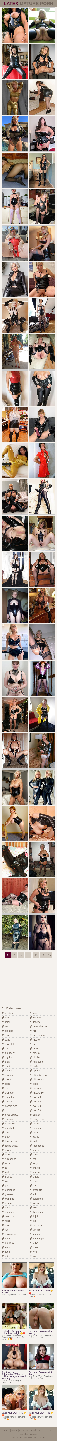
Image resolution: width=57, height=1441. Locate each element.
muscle (35, 1048)
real (33, 1141)
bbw (5, 1035)
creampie (8, 1123)
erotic (6, 1154)
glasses (7, 1194)
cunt (5, 1132)
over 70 (35, 1110)
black (6, 1066)
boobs (6, 1079)
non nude (36, 1061)
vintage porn (38, 1238)
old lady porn (38, 1075)
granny (7, 1203)
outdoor (35, 1088)
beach (6, 1039)
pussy (34, 1137)
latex (6, 1252)
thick (34, 1207)
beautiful (8, 1044)
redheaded (37, 1145)
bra (5, 1088)
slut (33, 1185)
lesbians (36, 1017)
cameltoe (8, 1097)
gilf (5, 1185)
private (35, 1132)
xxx (33, 1256)
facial (6, 1163)
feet (5, 1172)
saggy (34, 1150)
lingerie (35, 1022)
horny (6, 1225)
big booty (8, 1053)
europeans (9, 1159)
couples (7, 1119)
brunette (8, 1092)
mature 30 (37, 1092)
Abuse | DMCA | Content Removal (20, 1430)
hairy (6, 1207)
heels (6, 1221)
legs (33, 1013)
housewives (9, 1234)
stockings (36, 1198)
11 (36, 955)
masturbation (38, 1026)
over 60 (35, 1106)
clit (5, 1110)
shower (35, 1172)
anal (5, 1017)
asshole (7, 1031)
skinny (35, 1181)
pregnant (36, 1128)
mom (34, 1044)
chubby (7, 1101)
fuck (5, 1181)
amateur (8, 1013)
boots (6, 1084)
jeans (6, 1247)
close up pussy (11, 1115)
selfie (34, 1154)
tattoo (34, 1203)
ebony (6, 1150)
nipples (35, 1057)
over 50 (35, 1101)
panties (35, 1115)
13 (49, 955)
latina (6, 1256)
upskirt (35, 1229)
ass (5, 1026)
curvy (6, 1137)
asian (6, 1022)
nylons (35, 1070)
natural (35, 1053)
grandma (8, 1198)
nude (34, 1066)
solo (33, 1194)
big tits (7, 1057)
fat (4, 1168)
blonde (7, 1070)
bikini (6, 1061)
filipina (7, 1176)
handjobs (8, 1216)
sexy (34, 1163)
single (34, 1176)
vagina (35, 1234)
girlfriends (8, 1190)
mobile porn (37, 1035)
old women (37, 1079)
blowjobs (8, 1075)
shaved (35, 1168)
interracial (8, 1243)
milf (33, 1031)
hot (5, 1229)
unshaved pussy (40, 1225)
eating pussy (10, 1145)
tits (33, 1221)
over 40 (35, 1097)
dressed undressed (13, 1141)
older (34, 1084)
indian (6, 1238)
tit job (34, 1216)
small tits (36, 1190)
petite (34, 1123)
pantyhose (37, 1119)
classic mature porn (14, 1106)
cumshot (8, 1128)
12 (42, 955)
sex (33, 1159)
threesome (37, 1212)
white (34, 1247)
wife (33, 1252)
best (5, 1048)
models (35, 1039)
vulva (34, 1243)
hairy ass (8, 1212)
